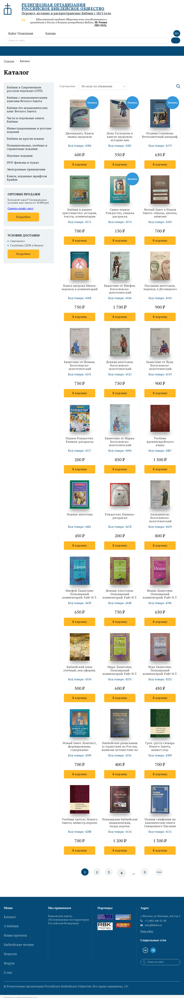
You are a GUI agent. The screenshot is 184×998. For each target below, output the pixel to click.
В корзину (79, 164)
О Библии (11, 924)
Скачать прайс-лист (20, 208)
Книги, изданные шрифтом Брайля (27, 177)
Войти (12, 33)
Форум (9, 950)
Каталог (10, 918)
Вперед (159, 875)
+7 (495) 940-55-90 (155, 923)
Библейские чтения (19, 937)
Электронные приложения (26, 169)
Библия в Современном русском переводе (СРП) (24, 89)
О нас (8, 957)
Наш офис (146, 933)
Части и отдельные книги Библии (25, 119)
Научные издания (20, 155)
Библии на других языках (25, 138)
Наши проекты (15, 931)
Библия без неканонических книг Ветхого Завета (27, 109)
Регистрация (25, 33)
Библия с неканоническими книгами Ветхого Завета (27, 99)
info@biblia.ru (153, 927)
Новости (10, 944)
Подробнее (23, 217)
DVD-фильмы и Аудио (23, 162)
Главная (9, 61)
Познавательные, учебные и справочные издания (27, 147)
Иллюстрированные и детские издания (29, 130)
